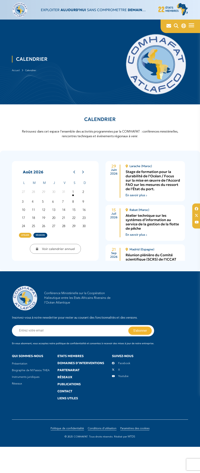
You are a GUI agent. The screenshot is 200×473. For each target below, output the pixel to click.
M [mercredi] (44, 201)
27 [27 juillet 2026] (25, 212)
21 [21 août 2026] (65, 240)
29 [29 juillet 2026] (45, 212)
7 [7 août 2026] (64, 223)
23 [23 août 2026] (85, 240)
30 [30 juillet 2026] (55, 212)
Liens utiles (67, 420)
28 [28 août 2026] (65, 249)
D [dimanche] (85, 201)
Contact (64, 413)
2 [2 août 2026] (85, 212)
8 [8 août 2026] (75, 223)
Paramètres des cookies (135, 454)
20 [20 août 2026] (55, 240)
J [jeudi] (54, 201)
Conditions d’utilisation (102, 454)
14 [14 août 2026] (65, 232)
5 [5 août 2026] (44, 223)
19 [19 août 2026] (45, 240)
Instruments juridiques (25, 398)
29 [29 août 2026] (75, 249)
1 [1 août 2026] (75, 212)
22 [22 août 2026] (75, 240)
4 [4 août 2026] (34, 223)
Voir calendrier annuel (54, 267)
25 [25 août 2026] (35, 249)
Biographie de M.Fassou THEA (31, 392)
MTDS (133, 462)
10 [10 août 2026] (25, 232)
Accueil (16, 83)
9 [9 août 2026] (85, 223)
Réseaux (17, 405)
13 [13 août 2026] (55, 232)
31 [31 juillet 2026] (65, 212)
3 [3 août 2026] (24, 223)
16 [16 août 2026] (85, 232)
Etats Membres (70, 377)
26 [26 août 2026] (45, 249)
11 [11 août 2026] (35, 232)
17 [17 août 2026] (25, 240)
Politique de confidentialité (66, 454)
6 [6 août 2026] (54, 223)
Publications (69, 406)
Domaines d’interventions (80, 384)
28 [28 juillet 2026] (35, 212)
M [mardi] (34, 201)
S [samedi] (74, 201)
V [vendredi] (64, 201)
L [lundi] (24, 201)
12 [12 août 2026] (45, 232)
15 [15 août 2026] (75, 232)
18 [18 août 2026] (35, 240)
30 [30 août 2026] (85, 249)
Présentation (19, 385)
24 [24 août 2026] (25, 249)
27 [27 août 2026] (55, 249)
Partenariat (68, 391)
